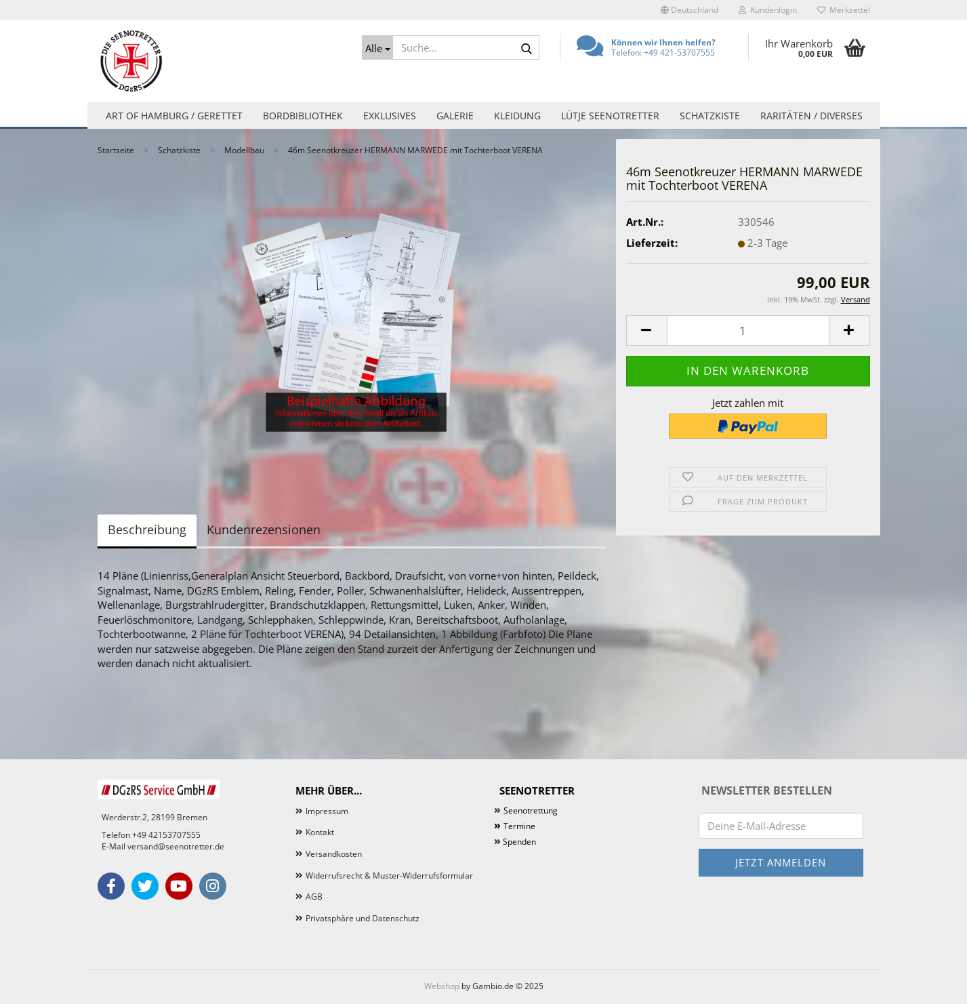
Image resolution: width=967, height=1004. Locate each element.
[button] (689, 10)
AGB (314, 896)
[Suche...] (377, 47)
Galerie (455, 115)
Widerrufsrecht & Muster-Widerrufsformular (389, 875)
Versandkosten (334, 854)
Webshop (441, 986)
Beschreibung (147, 529)
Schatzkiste (710, 115)
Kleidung (517, 115)
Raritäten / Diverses (811, 115)
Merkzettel (843, 10)
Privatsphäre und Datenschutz (362, 918)
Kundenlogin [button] (768, 10)
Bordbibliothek (303, 115)
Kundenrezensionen (264, 529)
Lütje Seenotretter (610, 115)
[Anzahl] (748, 330)
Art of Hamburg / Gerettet (174, 115)
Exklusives (389, 115)
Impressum (327, 811)
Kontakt (320, 832)
